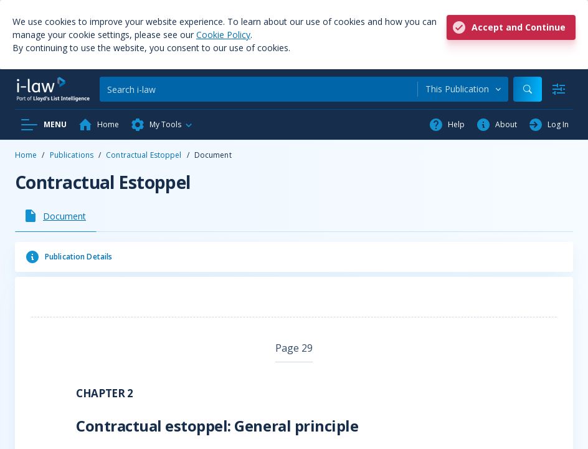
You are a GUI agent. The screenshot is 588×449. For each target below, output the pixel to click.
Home (26, 155)
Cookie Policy (223, 35)
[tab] (56, 216)
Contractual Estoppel (143, 155)
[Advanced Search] (559, 89)
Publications (71, 155)
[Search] (258, 89)
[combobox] (463, 89)
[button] (162, 124)
